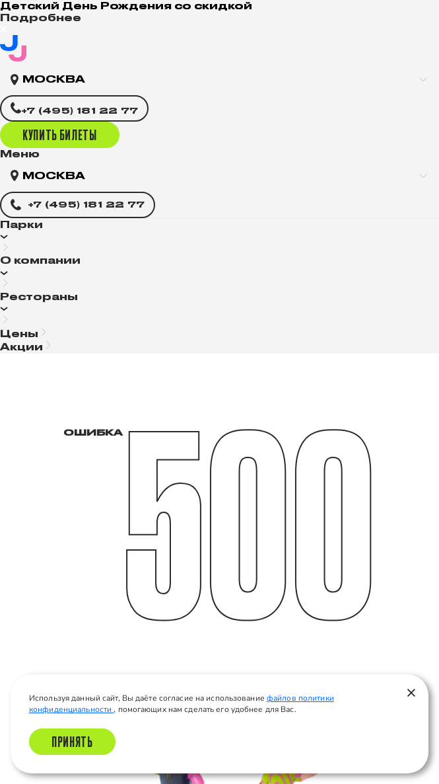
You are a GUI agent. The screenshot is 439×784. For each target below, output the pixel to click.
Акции (21, 346)
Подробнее (40, 17)
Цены (19, 333)
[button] (219, 237)
